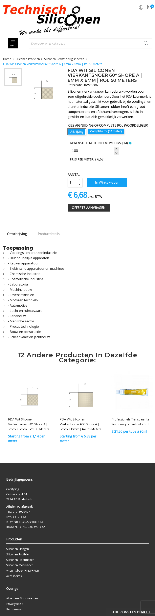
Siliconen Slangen (17, 549)
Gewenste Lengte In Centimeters (99, 143)
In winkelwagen (107, 182)
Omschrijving (17, 234)
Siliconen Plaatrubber (20, 560)
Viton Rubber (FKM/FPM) (22, 570)
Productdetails (49, 234)
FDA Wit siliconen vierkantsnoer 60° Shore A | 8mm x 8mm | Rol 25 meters (80, 424)
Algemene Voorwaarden (22, 598)
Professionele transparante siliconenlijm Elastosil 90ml (130, 422)
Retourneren (14, 609)
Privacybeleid (14, 604)
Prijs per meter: (82, 159)
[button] (116, 149)
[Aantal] (72, 182)
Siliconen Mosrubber (19, 565)
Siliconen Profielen (18, 554)
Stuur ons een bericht (131, 612)
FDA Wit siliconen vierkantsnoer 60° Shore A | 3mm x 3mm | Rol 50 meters (28, 424)
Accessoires (14, 576)
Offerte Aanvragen (89, 207)
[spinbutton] (94, 151)
